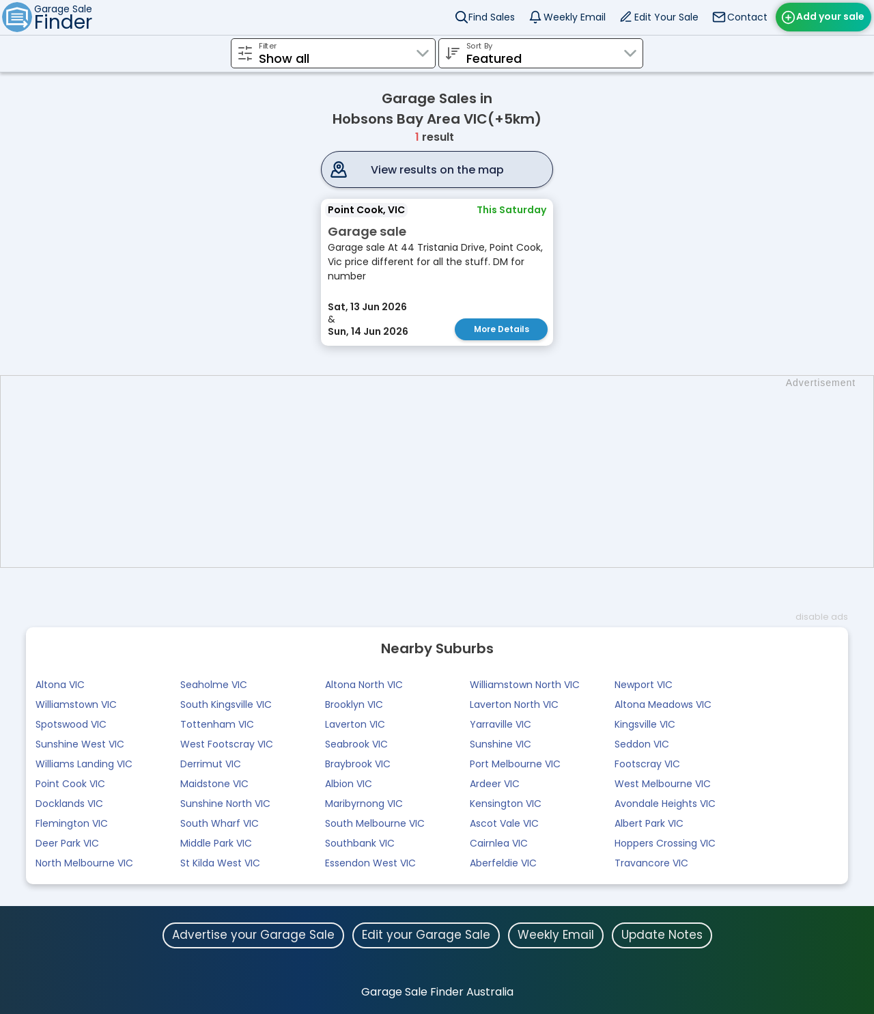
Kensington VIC (505, 803)
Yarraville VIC (500, 724)
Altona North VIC (364, 684)
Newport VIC (644, 684)
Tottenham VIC (217, 724)
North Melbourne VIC (84, 863)
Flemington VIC (72, 823)
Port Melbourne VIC (515, 764)
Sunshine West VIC (80, 744)
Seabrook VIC (356, 744)
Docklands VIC (69, 803)
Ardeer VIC (495, 784)
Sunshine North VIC (225, 803)
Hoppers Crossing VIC (665, 843)
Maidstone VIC (214, 784)
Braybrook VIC (358, 764)
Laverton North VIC (514, 704)
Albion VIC (348, 784)
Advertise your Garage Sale (253, 935)
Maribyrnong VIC (364, 803)
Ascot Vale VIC (504, 823)
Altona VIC (60, 684)
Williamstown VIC (76, 704)
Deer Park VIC (67, 843)
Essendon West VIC (370, 863)
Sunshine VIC (500, 744)
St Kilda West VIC (220, 863)
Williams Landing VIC (84, 764)
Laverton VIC (355, 724)
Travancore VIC (651, 863)
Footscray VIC (647, 764)
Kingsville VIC (645, 724)
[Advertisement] (444, 471)
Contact (747, 17)
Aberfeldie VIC (503, 863)
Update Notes (662, 935)
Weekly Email (575, 17)
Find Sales (491, 17)
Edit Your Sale (666, 17)
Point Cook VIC (70, 784)
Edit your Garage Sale (426, 935)
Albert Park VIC (649, 823)
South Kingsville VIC (226, 704)
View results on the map (437, 170)
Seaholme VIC (213, 684)
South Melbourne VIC (375, 823)
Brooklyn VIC (354, 704)
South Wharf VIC (219, 823)
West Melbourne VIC (663, 784)
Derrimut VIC (210, 764)
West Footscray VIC (226, 744)
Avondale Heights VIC (665, 803)
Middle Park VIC (216, 843)
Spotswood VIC (71, 724)
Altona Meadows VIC (663, 704)
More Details (501, 329)
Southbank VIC (360, 843)
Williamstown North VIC (525, 684)
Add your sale (830, 16)
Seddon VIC (642, 744)
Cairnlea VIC (499, 843)
